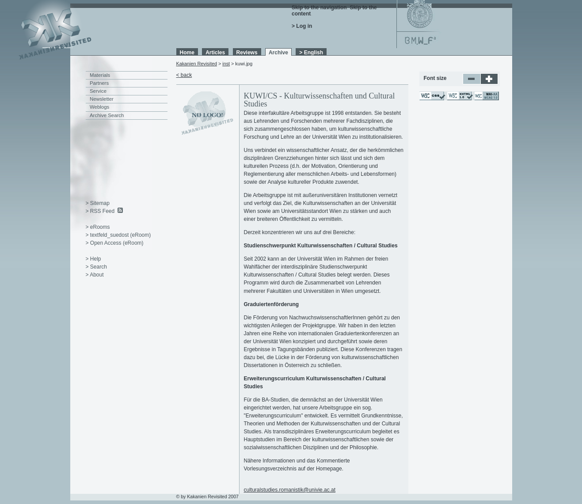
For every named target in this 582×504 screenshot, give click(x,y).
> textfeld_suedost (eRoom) (118, 235)
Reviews (247, 52)
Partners (99, 83)
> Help (93, 259)
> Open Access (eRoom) (115, 243)
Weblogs (99, 107)
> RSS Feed (100, 211)
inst (226, 63)
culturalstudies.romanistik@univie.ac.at (290, 490)
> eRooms (98, 227)
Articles (215, 52)
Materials (100, 75)
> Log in (302, 26)
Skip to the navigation (319, 7)
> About (95, 275)
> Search (96, 267)
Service (98, 91)
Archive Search (107, 115)
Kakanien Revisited (196, 63)
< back (184, 75)
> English (311, 52)
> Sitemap (98, 203)
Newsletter (102, 99)
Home (187, 52)
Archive (278, 52)
